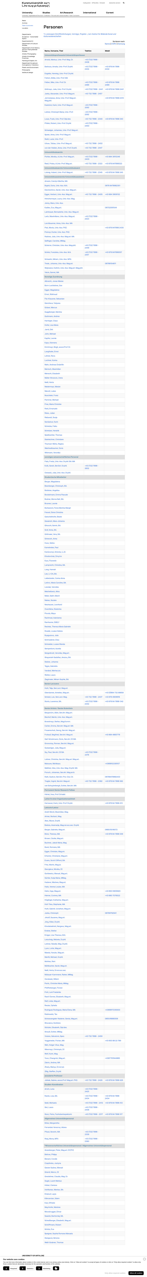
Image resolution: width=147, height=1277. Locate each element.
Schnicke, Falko (51, 426)
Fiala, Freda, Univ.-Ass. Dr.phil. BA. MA (60, 461)
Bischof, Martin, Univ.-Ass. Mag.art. (58, 717)
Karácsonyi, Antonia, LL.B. (55, 552)
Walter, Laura (50, 675)
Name (107, 44)
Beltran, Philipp (51, 1154)
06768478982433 (112, 777)
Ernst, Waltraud (51, 294)
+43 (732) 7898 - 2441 (94, 89)
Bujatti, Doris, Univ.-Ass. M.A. (56, 186)
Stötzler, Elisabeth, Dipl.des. (56, 1027)
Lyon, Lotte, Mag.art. (53, 948)
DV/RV (113, 44)
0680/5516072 (111, 830)
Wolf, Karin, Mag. (51, 1054)
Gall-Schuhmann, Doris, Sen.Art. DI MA (60, 739)
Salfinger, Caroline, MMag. (55, 241)
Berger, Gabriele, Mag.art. (55, 830)
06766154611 (110, 263)
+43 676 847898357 (113, 252)
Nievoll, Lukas (50, 391)
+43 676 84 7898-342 (114, 701)
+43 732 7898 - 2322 (93, 164)
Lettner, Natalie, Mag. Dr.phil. (56, 944)
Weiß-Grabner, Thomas (54, 1242)
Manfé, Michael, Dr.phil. (54, 957)
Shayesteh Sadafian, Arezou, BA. (58, 657)
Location (25, 28)
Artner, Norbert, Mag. (53, 816)
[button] (10, 1268)
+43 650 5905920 (112, 891)
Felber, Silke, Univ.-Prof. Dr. (55, 82)
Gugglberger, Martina (53, 312)
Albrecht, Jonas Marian (54, 281)
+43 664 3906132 (112, 194)
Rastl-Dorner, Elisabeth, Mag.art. (58, 997)
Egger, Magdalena (52, 290)
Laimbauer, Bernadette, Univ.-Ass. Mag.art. (62, 212)
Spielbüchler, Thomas (53, 435)
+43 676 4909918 (112, 697)
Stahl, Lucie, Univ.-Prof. (54, 139)
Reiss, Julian (50, 413)
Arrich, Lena (49, 1089)
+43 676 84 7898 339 (114, 834)
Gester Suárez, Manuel (54, 1168)
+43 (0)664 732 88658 (114, 693)
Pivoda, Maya (50, 613)
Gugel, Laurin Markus (53, 1181)
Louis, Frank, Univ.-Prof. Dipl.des (58, 119)
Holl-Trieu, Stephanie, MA (55, 904)
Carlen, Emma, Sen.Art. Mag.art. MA (59, 726)
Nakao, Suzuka (50, 600)
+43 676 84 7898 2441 (114, 89)
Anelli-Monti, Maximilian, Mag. (56, 812)
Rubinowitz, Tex (51, 1014)
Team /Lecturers (74, 15)
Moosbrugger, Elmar (53, 1212)
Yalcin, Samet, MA (52, 272)
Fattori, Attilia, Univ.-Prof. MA (56, 78)
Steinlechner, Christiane (54, 439)
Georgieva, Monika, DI (53, 869)
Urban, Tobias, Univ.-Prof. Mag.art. (58, 143)
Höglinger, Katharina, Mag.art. (56, 900)
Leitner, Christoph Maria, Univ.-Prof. (59, 112)
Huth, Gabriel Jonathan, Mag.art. (58, 909)
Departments (26, 34)
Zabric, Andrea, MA (52, 1062)
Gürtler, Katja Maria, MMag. (55, 878)
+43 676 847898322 (113, 164)
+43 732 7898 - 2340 (93, 119)
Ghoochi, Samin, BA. (53, 525)
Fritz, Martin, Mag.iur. (53, 865)
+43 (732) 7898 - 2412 (94, 1103)
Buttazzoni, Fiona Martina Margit (58, 508)
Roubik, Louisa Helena (54, 631)
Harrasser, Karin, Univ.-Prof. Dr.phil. (59, 803)
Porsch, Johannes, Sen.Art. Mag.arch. (60, 772)
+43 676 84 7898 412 (114, 1103)
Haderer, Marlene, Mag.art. (55, 882)
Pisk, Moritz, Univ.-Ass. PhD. (56, 228)
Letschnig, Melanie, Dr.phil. (55, 939)
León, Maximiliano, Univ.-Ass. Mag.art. (60, 216)
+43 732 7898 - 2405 (93, 194)
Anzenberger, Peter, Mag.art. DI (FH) (59, 1150)
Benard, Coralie (51, 1159)
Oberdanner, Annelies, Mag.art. (57, 693)
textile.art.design (27, 72)
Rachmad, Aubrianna (53, 618)
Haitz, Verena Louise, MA (55, 887)
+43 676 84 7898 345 (114, 172)
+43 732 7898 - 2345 (93, 172)
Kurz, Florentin (50, 561)
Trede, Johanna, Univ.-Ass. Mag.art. (59, 263)
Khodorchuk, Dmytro (53, 556)
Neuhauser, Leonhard (53, 605)
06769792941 (111, 913)
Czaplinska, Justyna (53, 1163)
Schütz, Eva (49, 1229)
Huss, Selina (50, 543)
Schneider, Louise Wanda (55, 644)
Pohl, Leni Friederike (53, 992)
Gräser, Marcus (51, 307)
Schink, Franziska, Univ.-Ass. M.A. (58, 252)
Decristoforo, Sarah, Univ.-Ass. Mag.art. (60, 190)
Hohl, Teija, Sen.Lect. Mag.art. (56, 688)
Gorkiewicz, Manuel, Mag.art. (56, 873)
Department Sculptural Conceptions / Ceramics (30, 64)
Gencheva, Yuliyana (52, 303)
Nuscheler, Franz (51, 395)
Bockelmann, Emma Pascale (56, 495)
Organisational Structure (36, 15)
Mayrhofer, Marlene (52, 1207)
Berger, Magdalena (52, 482)
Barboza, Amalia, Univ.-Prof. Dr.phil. (59, 67)
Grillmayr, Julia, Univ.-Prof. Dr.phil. (58, 89)
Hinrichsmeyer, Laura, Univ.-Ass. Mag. (60, 199)
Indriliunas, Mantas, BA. (54, 1190)
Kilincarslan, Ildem (52, 1198)
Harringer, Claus (51, 321)
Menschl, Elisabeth (52, 373)
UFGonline (95, 3)
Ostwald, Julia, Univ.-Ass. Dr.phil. (58, 473)
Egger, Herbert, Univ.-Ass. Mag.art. (58, 194)
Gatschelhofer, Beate (53, 517)
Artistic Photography (29, 54)
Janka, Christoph (51, 913)
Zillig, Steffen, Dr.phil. (53, 1071)
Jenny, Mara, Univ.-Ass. (54, 203)
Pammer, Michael (52, 400)
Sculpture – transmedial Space (30, 37)
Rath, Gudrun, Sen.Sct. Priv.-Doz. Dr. (59, 777)
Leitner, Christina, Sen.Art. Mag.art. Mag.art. (62, 759)
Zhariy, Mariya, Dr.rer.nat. (54, 1067)
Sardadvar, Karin (51, 422)
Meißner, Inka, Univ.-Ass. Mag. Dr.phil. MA (61, 768)
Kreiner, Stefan (50, 931)
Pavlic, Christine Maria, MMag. (57, 983)
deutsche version (114, 3)
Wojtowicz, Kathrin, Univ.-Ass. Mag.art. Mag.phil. (64, 268)
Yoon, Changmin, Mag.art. (55, 1058)
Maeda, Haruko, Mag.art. (54, 953)
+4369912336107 (112, 764)
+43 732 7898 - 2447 (93, 148)
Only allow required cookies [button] (115, 1273)
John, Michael (50, 334)
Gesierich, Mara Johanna (55, 521)
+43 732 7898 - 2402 (93, 143)
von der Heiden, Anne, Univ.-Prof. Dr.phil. (61, 148)
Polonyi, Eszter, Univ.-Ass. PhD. (57, 232)
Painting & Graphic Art (29, 60)
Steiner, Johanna (51, 662)
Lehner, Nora (50, 356)
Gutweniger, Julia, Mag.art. (55, 748)
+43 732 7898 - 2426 (93, 1080)
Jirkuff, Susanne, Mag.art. (55, 917)
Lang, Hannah (50, 569)
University (25, 15)
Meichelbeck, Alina (52, 591)
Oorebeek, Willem (52, 979)
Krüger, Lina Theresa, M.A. (55, 935)
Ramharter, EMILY (52, 622)
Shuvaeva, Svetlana (52, 1023)
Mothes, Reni (50, 961)
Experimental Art (27, 41)
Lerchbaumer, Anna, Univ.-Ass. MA (58, 223)
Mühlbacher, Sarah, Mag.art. (56, 966)
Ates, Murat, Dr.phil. (52, 821)
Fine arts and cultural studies (59, 15)
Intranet (102, 3)
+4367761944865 (112, 1058)
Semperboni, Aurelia (53, 649)
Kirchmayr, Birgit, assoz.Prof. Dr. (58, 347)
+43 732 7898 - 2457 (93, 94)
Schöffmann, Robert (53, 1225)
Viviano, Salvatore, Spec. (55, 1036)
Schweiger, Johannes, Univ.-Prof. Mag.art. (61, 130)
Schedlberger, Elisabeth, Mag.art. (58, 1220)
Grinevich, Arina (51, 539)
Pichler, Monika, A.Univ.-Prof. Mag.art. (59, 157)
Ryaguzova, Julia (51, 635)
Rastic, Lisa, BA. (51, 1096)
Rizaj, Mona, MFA (51, 1139)
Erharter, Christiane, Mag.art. (56, 856)
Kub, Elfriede (50, 1203)
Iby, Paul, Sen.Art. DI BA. (54, 752)
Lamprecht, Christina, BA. (55, 565)
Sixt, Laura (49, 1107)
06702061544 (111, 208)
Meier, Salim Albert (52, 596)
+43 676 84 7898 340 (114, 119)
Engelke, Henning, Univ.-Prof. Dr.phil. (59, 73)
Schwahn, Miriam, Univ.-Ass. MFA (58, 259)
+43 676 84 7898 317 (114, 1114)
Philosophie (26, 70)
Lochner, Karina (51, 360)
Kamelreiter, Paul (51, 547)
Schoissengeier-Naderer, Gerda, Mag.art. (61, 1019)
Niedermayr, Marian (52, 387)
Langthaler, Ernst (52, 351)
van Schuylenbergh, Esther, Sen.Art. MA (60, 786)
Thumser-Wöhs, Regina (54, 444)
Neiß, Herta (49, 382)
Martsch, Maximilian (53, 369)
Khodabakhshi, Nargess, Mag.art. (58, 926)
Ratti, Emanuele (51, 409)
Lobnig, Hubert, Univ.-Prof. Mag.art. (59, 172)
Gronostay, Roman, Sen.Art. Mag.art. (59, 743)
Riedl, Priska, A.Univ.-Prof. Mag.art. (58, 164)
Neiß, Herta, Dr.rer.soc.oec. (55, 970)
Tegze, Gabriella (51, 666)
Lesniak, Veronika (52, 587)
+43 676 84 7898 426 (114, 1080)
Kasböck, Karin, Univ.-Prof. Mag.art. (59, 105)
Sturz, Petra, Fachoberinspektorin (58, 1114)
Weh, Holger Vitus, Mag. (54, 1045)
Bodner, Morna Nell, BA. (54, 499)
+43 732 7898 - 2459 (93, 1036)
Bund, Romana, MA (52, 847)
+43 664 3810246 (112, 157)
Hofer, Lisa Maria (51, 325)
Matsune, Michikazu (52, 764)
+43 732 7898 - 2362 (93, 781)
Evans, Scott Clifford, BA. (55, 860)
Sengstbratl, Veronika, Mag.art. (57, 653)
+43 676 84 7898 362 (114, 781)
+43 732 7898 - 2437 (93, 697)
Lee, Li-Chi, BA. (51, 574)
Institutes (47, 15)
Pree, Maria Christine (53, 404)
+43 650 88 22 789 (113, 1041)
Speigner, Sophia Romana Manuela (59, 1234)
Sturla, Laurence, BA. (53, 701)
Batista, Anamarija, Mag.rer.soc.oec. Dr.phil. (62, 825)
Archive (24, 23)
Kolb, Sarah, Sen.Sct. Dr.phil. (56, 466)
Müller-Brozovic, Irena (54, 378)
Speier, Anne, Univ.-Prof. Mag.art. (58, 135)
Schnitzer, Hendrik (52, 431)
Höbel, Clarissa (51, 1185)
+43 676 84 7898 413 (114, 803)
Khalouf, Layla (50, 1194)
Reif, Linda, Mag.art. (52, 1001)
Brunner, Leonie (51, 503)
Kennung (121, 44)
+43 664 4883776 (112, 735)
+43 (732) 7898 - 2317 (94, 1114)
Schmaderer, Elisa (52, 640)
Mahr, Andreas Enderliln (54, 365)
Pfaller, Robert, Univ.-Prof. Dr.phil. (58, 123)
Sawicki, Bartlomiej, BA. (54, 1216)
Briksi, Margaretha (52, 1123)
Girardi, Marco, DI (52, 1172)
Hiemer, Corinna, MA (53, 895)
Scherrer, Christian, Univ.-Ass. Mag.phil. (60, 245)
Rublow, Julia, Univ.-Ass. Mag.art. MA (59, 236)
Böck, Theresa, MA (52, 834)
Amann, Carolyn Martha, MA (56, 181)
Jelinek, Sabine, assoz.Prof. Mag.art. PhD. (61, 1080)
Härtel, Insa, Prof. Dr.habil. (55, 794)
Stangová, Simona (52, 1238)
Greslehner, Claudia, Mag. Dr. (56, 1176)
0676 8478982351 (112, 186)
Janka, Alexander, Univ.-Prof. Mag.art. (60, 94)
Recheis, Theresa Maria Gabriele (58, 627)
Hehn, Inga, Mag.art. (53, 891)
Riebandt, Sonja (51, 417)
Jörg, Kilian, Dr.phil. (52, 922)
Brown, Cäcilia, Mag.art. (54, 838)
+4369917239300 (112, 1010)
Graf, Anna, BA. (51, 530)
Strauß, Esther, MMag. (53, 1032)
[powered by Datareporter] (144, 1260)
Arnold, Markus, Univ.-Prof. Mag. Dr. (59, 60)
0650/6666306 (111, 1019)
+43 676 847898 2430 (114, 228)
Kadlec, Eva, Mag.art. (53, 208)
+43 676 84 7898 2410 (114, 98)
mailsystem (87, 3)
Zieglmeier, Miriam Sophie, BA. (57, 679)
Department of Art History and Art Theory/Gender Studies (30, 49)
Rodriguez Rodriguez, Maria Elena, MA (60, 1010)
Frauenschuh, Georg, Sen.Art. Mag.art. (60, 730)
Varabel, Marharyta (52, 671)
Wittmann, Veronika (52, 453)
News (24, 20)
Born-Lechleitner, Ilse (53, 285)
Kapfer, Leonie (50, 338)
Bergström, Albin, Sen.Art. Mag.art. (58, 713)
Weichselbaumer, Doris (54, 448)
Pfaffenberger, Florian (53, 988)
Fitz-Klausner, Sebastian (54, 299)
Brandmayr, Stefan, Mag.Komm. (58, 721)
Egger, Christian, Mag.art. (55, 851)
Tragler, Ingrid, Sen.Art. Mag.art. (57, 781)
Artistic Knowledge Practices (28, 57)
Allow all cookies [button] (136, 1273)
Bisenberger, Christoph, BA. (56, 486)
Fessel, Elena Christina (54, 512)
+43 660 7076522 (112, 895)
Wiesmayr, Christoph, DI (54, 1049)
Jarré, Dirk (49, 329)
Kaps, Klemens (51, 343)
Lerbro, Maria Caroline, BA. (55, 583)
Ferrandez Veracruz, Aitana (55, 1127)
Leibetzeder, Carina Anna (55, 578)
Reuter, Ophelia (51, 1005)
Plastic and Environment (30, 67)
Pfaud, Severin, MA (52, 1132)
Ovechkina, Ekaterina (53, 609)
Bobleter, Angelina (52, 490)
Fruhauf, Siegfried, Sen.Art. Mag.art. (59, 735)
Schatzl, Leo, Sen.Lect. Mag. (56, 697)
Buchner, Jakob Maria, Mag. (56, 843)
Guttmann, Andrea (52, 316)
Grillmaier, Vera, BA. (52, 534)
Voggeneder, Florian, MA (55, 1041)
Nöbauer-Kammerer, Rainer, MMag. (59, 975)
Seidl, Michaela (51, 1103)
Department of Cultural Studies (30, 44)
